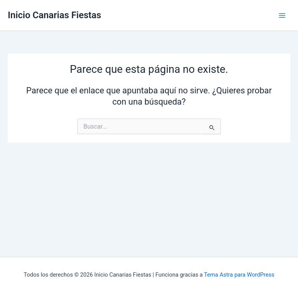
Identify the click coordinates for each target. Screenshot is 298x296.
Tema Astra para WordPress (239, 274)
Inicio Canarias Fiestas (54, 15)
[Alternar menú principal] (282, 15)
